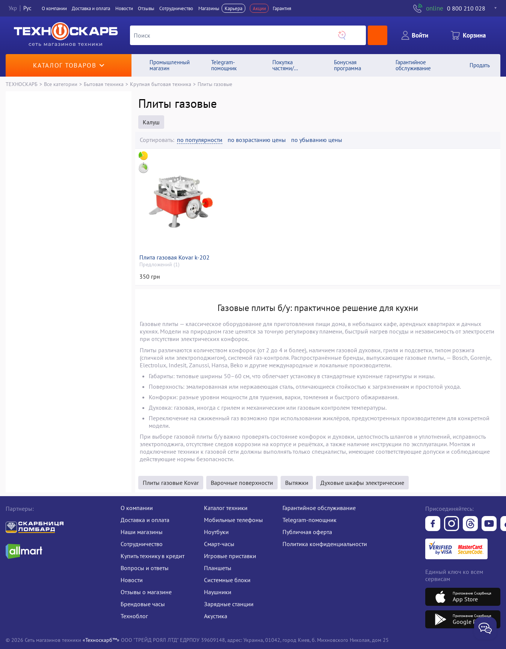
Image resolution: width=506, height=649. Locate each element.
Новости (124, 8)
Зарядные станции (229, 604)
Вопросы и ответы (145, 568)
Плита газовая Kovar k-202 (174, 257)
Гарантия (282, 8)
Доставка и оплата (91, 8)
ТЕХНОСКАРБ (22, 84)
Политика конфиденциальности (324, 544)
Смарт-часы (219, 544)
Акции (259, 8)
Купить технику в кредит (152, 556)
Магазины (208, 8)
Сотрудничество (176, 8)
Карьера (233, 8)
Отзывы (146, 8)
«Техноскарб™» (101, 639)
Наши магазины (142, 532)
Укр (13, 8)
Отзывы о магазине (146, 592)
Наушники (217, 592)
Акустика (215, 616)
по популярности (199, 139)
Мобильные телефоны (233, 520)
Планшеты (217, 568)
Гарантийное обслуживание (319, 508)
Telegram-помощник (309, 520)
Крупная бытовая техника (160, 84)
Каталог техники (226, 508)
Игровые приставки (230, 556)
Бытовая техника (104, 84)
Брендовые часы (143, 604)
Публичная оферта (307, 532)
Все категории (60, 84)
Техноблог (134, 616)
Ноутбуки (216, 532)
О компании (54, 8)
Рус (27, 8)
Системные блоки (227, 580)
